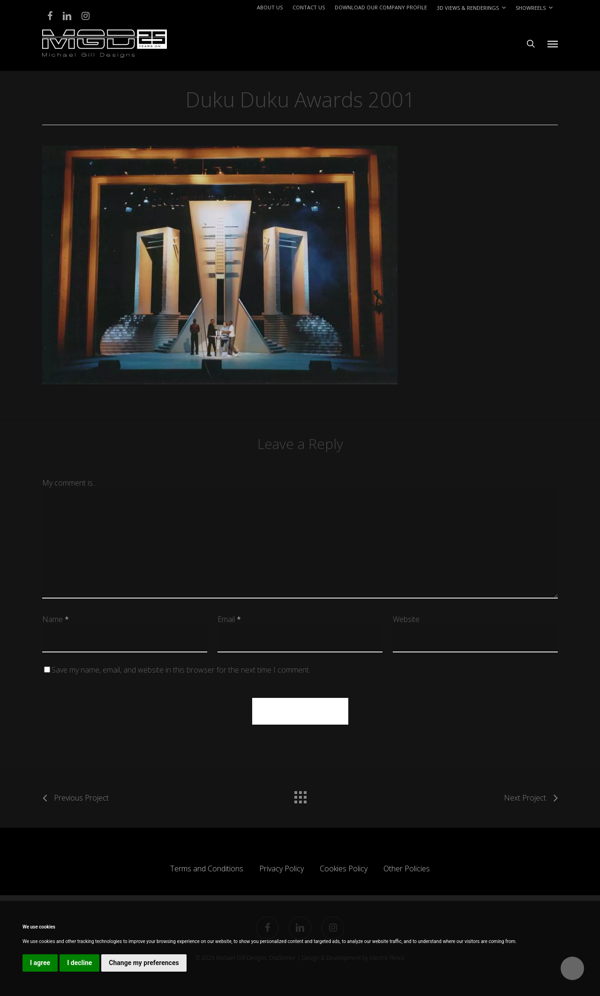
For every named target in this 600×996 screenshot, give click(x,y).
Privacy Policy (281, 868)
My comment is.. (69, 483)
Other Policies (406, 868)
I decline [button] (79, 962)
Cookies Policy (344, 868)
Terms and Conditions (206, 868)
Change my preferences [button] (144, 962)
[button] (553, 43)
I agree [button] (40, 962)
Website (406, 619)
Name (55, 619)
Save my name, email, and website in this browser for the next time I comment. (181, 670)
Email (229, 619)
